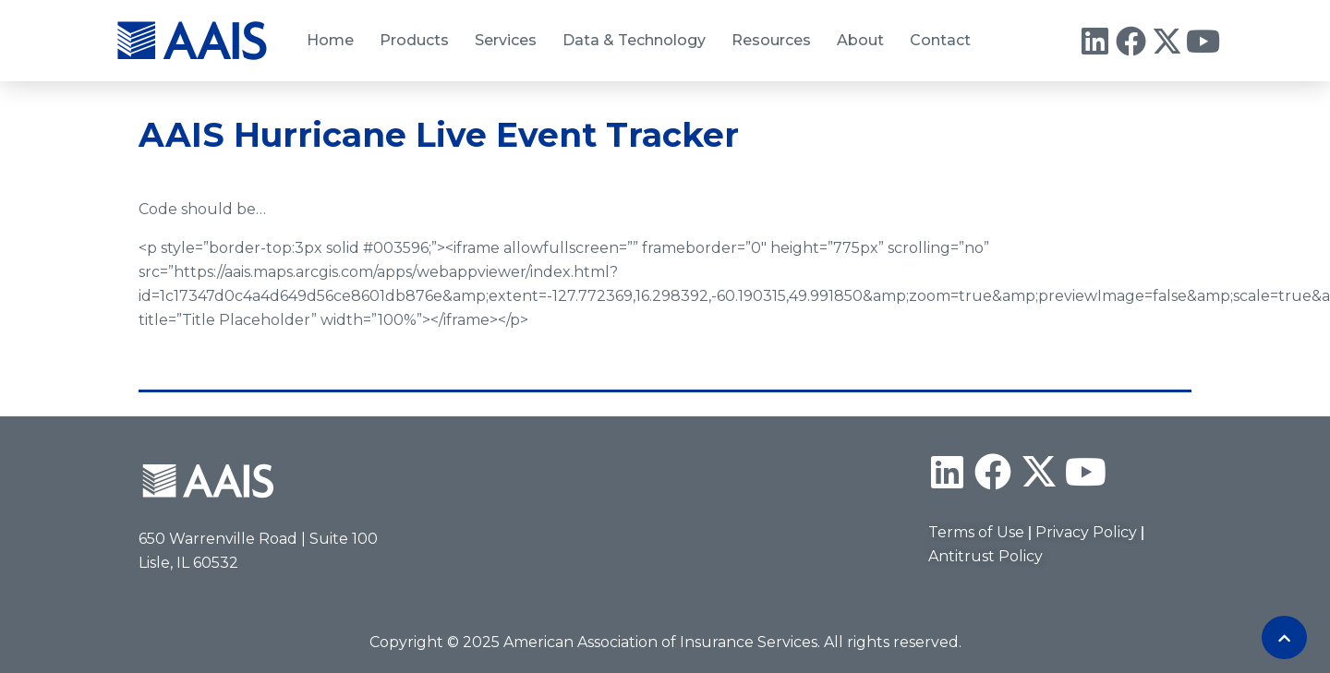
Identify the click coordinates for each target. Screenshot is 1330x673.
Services (506, 40)
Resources (771, 40)
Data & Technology (634, 40)
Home (330, 40)
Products (414, 40)
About (860, 40)
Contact (940, 40)
